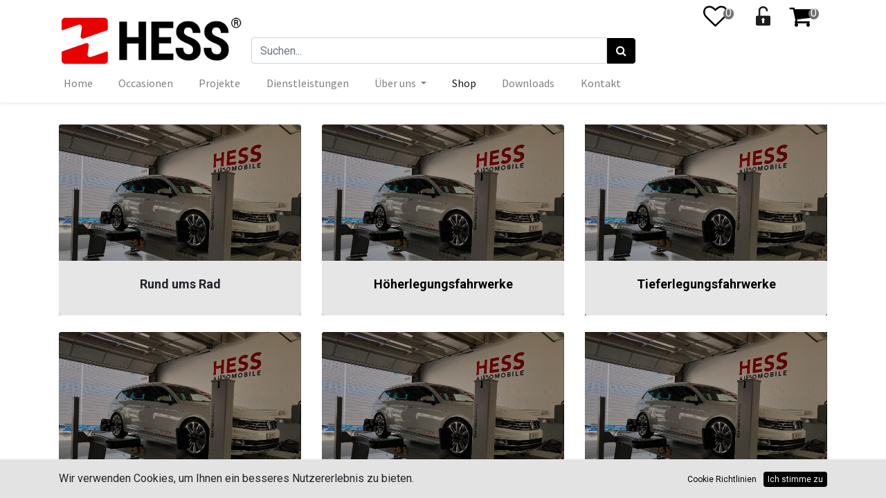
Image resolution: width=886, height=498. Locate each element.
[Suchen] (621, 51)
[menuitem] (78, 83)
